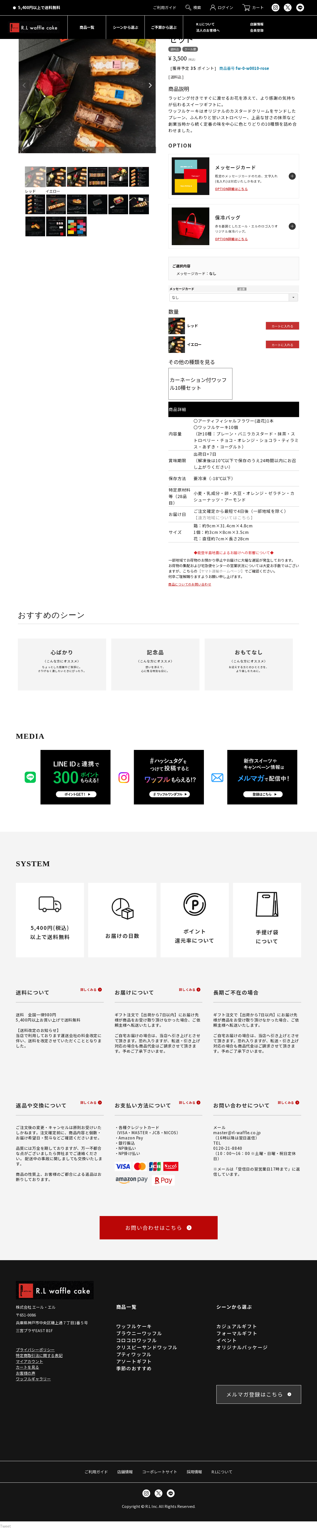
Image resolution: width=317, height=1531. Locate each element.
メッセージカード (181, 288)
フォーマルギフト (236, 1333)
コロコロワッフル (136, 1340)
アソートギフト (134, 1361)
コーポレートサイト (159, 1471)
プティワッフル (134, 1354)
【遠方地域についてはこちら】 (224, 517)
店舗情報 (125, 1471)
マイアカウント (29, 1361)
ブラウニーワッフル (139, 1333)
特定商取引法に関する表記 (39, 1355)
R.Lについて (221, 1471)
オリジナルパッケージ (242, 1347)
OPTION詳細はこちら (231, 188)
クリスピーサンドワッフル (147, 1347)
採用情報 (194, 1471)
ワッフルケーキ (134, 1326)
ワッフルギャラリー (33, 1378)
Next (150, 85)
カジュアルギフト (236, 1326)
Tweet (5, 1526)
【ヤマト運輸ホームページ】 (221, 571)
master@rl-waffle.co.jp (237, 1132)
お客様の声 (25, 1373)
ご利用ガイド (96, 1471)
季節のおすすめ (134, 1368)
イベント (226, 1340)
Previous (24, 85)
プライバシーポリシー (35, 1349)
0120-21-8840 (227, 1148)
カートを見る (27, 1367)
